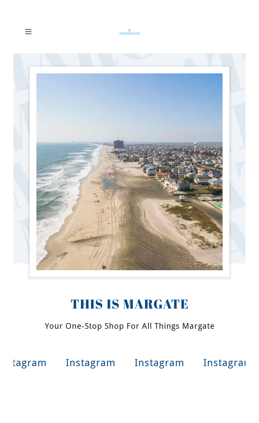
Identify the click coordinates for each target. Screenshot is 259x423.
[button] (38, 31)
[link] (129, 31)
